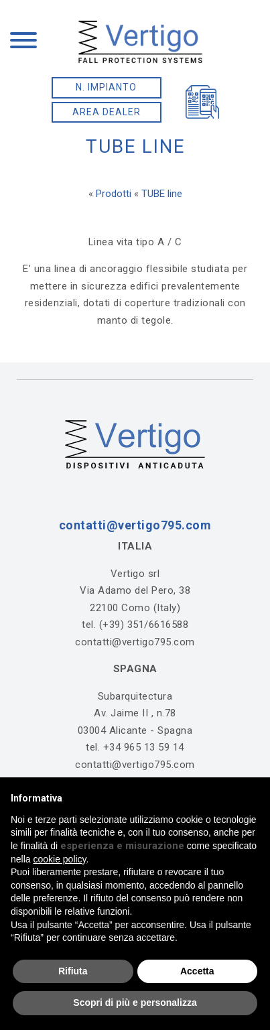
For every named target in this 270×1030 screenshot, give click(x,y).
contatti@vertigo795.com (135, 525)
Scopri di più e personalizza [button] (134, 1002)
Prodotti (113, 194)
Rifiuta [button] (73, 971)
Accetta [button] (197, 971)
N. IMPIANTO (106, 87)
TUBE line (161, 194)
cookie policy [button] (59, 859)
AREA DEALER (106, 112)
